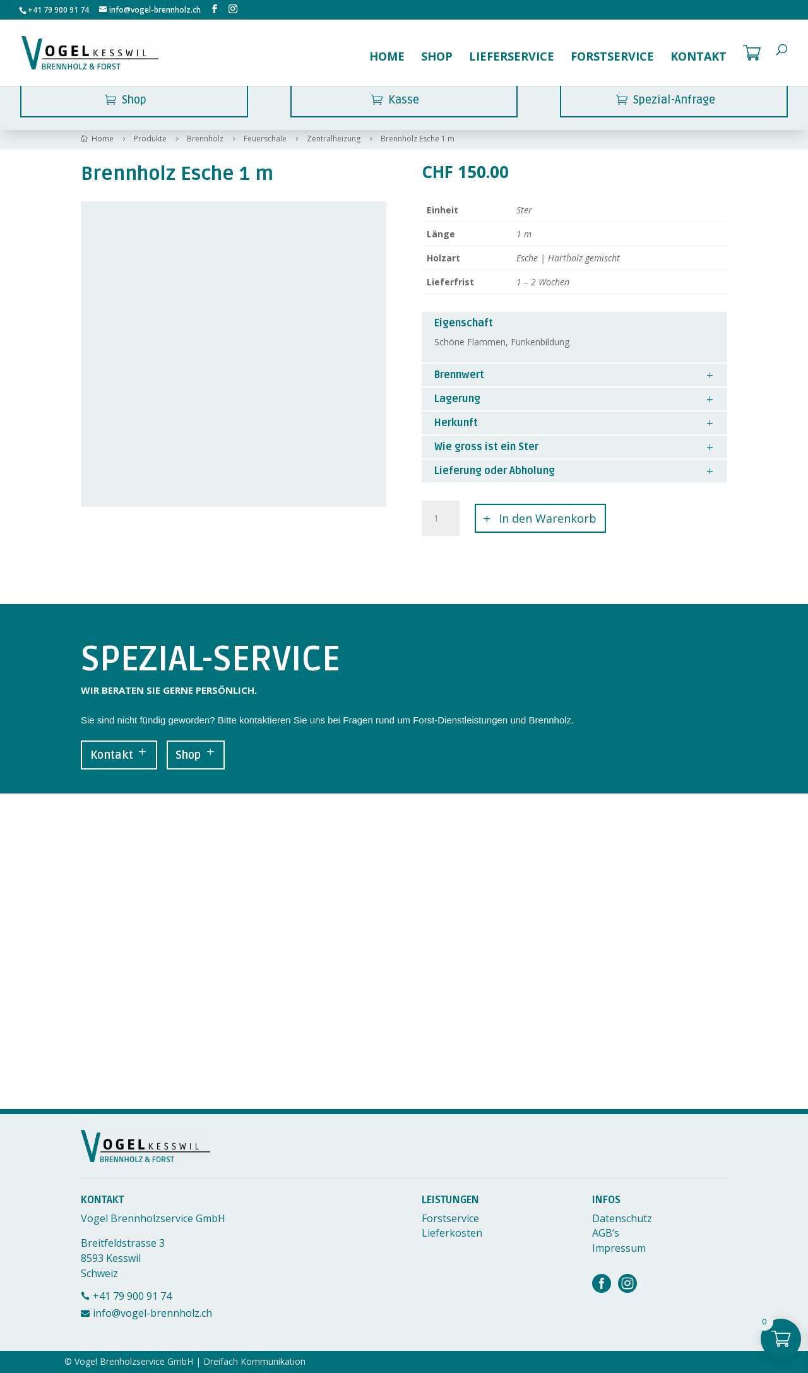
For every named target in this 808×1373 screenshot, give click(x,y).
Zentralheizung (333, 139)
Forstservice (612, 58)
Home (387, 58)
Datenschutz (622, 1218)
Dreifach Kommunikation (254, 1361)
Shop (437, 58)
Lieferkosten (452, 1233)
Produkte (150, 139)
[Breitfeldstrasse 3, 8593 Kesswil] (404, 951)
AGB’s (605, 1233)
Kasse (403, 100)
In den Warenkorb (548, 518)
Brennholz (205, 139)
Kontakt (698, 58)
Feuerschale (265, 139)
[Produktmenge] (441, 518)
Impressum (619, 1248)
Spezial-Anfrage (674, 100)
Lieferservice (511, 58)
